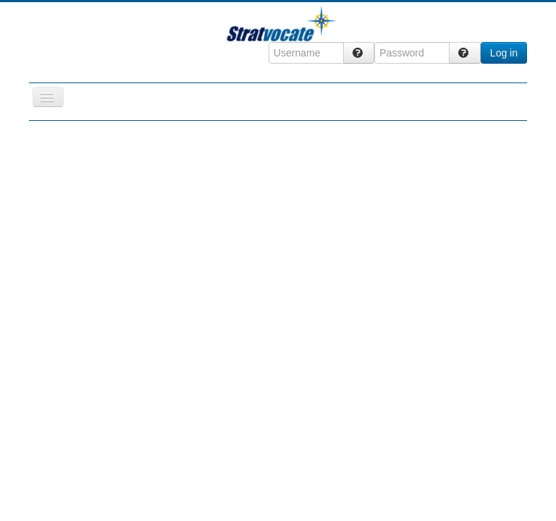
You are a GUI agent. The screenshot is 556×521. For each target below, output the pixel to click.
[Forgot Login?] (359, 53)
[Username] (306, 53)
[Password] (412, 53)
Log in (504, 53)
